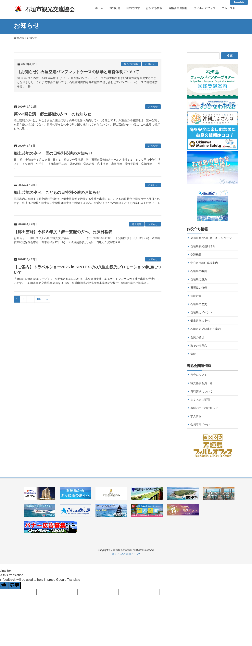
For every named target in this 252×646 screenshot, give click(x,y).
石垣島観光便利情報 (202, 246)
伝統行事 (195, 295)
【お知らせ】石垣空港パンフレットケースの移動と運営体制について (78, 72)
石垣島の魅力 (198, 279)
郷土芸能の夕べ (200, 320)
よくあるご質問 (200, 399)
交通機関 (195, 254)
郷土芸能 (136, 224)
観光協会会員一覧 (201, 383)
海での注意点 (198, 345)
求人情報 (195, 416)
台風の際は (197, 337)
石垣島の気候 (198, 287)
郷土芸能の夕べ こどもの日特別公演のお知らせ (57, 192)
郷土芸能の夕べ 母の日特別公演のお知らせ (53, 153)
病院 (193, 353)
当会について (198, 374)
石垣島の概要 (198, 271)
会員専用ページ (200, 424)
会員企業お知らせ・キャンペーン (211, 237)
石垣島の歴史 (198, 304)
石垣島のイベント (201, 312)
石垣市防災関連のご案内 (205, 328)
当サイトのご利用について (126, 554)
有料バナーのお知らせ (204, 408)
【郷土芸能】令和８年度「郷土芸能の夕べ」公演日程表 (63, 232)
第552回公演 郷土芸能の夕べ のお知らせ (52, 114)
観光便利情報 (131, 64)
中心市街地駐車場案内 (204, 262)
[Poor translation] (14, 585)
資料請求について (201, 391)
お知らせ (150, 64)
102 (39, 299)
